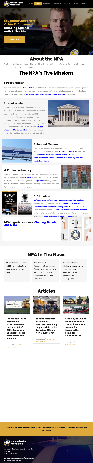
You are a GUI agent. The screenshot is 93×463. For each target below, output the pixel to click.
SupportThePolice (12, 347)
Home (31, 4)
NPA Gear (67, 4)
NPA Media (46, 4)
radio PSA (29, 177)
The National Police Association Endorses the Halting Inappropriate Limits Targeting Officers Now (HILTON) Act (46, 325)
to (15, 130)
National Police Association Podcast (71, 210)
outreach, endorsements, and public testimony (46, 94)
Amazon (54, 216)
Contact (75, 4)
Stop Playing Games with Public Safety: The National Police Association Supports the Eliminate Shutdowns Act (75, 327)
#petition (40, 180)
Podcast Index (65, 216)
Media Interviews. (41, 161)
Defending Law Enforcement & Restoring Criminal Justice (58, 200)
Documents (57, 4)
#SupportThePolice (67, 151)
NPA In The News (47, 254)
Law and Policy (19, 345)
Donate (38, 4)
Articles (83, 4)
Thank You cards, (56, 158)
